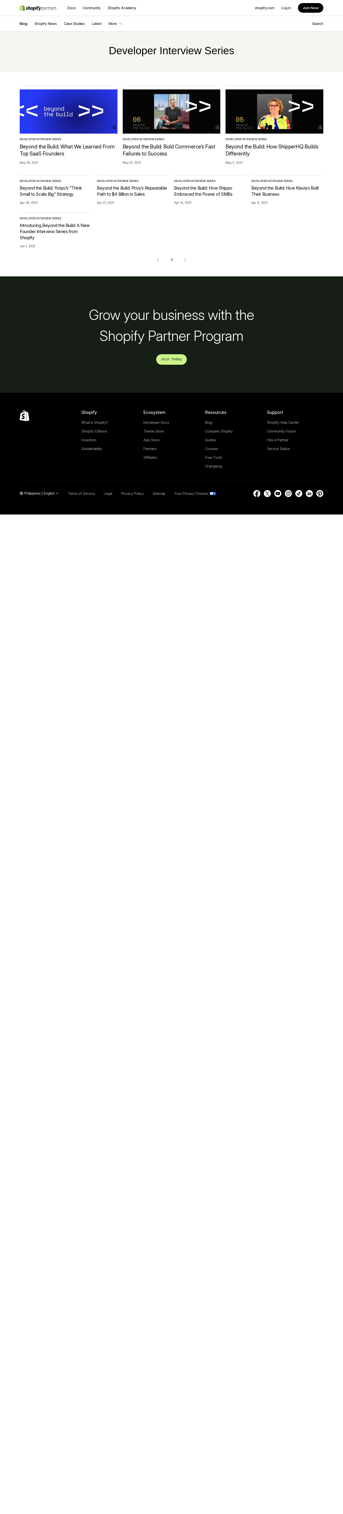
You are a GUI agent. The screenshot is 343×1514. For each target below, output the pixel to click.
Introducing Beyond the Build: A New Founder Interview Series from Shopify (55, 231)
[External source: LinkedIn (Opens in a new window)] (309, 493)
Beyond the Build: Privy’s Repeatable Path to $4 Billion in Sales (132, 191)
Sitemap (158, 493)
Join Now (310, 8)
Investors (88, 440)
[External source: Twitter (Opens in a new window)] (267, 493)
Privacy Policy (132, 493)
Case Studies (74, 23)
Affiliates (150, 457)
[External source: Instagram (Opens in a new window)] (288, 493)
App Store (151, 440)
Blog (23, 23)
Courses (211, 449)
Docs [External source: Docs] (71, 8)
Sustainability (91, 449)
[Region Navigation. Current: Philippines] (39, 493)
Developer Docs (156, 422)
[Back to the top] (24, 415)
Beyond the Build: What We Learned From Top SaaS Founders (67, 150)
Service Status (278, 449)
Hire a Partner (278, 440)
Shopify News (45, 23)
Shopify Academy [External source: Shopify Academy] (122, 8)
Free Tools (213, 457)
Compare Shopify (219, 431)
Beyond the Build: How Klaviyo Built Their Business (285, 191)
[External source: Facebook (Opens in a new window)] (256, 493)
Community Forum (281, 431)
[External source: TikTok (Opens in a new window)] (298, 493)
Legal (108, 493)
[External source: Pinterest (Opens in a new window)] (319, 493)
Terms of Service (81, 493)
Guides (210, 440)
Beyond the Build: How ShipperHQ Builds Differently (272, 150)
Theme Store (153, 431)
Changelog (213, 466)
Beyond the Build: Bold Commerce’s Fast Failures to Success (169, 150)
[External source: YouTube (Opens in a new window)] (277, 493)
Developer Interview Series (40, 139)
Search (315, 23)
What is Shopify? (94, 422)
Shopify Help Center (283, 422)
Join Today (171, 359)
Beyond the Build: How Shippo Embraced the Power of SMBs (203, 191)
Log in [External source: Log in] (286, 8)
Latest (97, 23)
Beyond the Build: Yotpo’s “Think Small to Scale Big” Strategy (51, 191)
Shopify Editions (94, 431)
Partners (150, 449)
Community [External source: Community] (92, 8)
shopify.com (264, 8)
